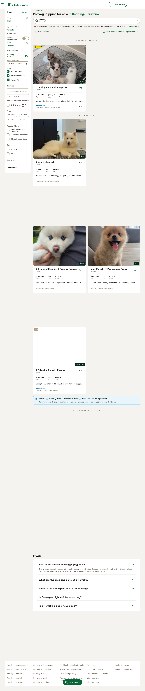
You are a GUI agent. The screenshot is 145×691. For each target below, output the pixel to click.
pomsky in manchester (16, 665)
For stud (12, 87)
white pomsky (93, 682)
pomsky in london (41, 682)
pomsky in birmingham (16, 669)
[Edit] (26, 167)
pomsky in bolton (14, 674)
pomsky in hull (39, 674)
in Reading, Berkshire (84, 55)
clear (25, 102)
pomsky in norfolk (14, 678)
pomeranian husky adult (123, 669)
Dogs (9, 64)
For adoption (14, 81)
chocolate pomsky (95, 669)
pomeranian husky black (97, 674)
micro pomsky (93, 678)
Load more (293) (20, 157)
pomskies (91, 665)
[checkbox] (8, 114)
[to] (24, 231)
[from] (12, 231)
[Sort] (120, 73)
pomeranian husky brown (71, 669)
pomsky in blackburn (42, 669)
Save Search (42, 73)
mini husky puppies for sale (72, 665)
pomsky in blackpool (42, 678)
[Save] (80, 129)
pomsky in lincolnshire (43, 665)
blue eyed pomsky (68, 674)
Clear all (23, 54)
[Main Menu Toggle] (2, 4)
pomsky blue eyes (121, 665)
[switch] (25, 96)
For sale (12, 75)
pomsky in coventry (15, 682)
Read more (134, 68)
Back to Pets (13, 59)
